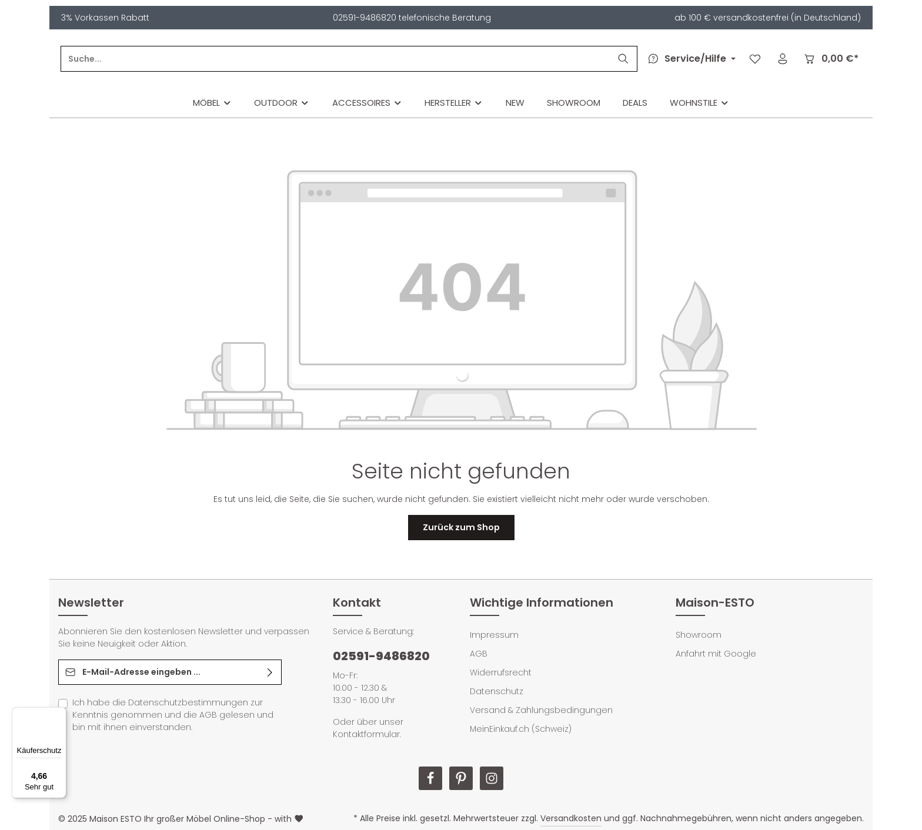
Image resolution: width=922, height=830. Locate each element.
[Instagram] (491, 778)
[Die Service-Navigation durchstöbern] (689, 59)
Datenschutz (496, 691)
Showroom (698, 635)
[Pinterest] (461, 778)
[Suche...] (416, 59)
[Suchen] (623, 59)
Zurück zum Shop (461, 527)
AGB (208, 715)
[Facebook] (430, 778)
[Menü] (59, 714)
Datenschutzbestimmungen (188, 702)
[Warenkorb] (830, 59)
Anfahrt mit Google (716, 654)
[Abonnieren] (270, 672)
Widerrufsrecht (501, 672)
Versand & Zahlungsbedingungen (541, 710)
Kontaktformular (366, 734)
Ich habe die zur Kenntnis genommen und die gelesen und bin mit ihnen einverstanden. (172, 715)
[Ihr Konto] (782, 59)
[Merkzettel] (754, 59)
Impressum (494, 635)
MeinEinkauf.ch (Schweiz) (521, 729)
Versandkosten (571, 818)
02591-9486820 (381, 656)
